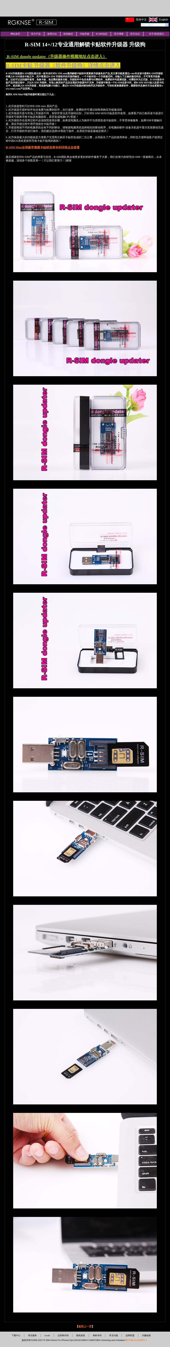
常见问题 (113, 1335)
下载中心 (16, 1335)
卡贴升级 (84, 34)
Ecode (47, 1335)
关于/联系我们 (156, 34)
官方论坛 (135, 34)
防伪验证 (68, 34)
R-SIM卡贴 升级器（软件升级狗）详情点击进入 (63, 65)
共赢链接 (146, 1335)
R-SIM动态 (101, 34)
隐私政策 (80, 1335)
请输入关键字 (147, 25)
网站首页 (15, 34)
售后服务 (32, 1335)
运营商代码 (63, 1335)
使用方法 (52, 34)
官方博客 (119, 34)
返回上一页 (85, 1326)
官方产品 (36, 34)
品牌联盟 (130, 1335)
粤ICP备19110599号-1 (136, 1340)
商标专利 (97, 1335)
